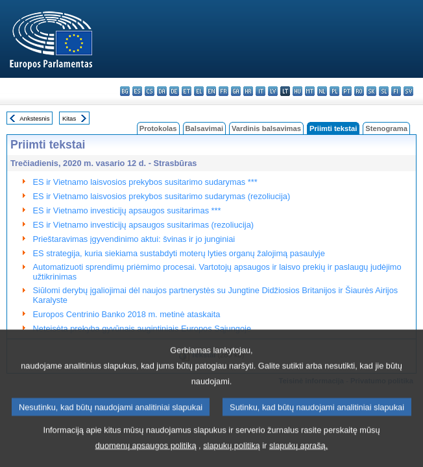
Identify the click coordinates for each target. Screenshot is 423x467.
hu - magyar (297, 91)
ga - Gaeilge (236, 91)
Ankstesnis (34, 118)
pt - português (347, 91)
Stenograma (386, 128)
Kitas (69, 118)
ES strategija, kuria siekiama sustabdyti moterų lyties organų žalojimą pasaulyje (179, 253)
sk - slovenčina (371, 91)
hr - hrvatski (248, 91)
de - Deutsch (174, 91)
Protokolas (158, 128)
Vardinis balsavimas (266, 128)
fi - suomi (396, 91)
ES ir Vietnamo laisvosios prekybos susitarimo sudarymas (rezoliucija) (162, 196)
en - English (211, 91)
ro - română (359, 91)
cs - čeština (149, 91)
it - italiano (260, 91)
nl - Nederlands (322, 91)
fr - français (223, 91)
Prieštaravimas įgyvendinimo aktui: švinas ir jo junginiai (134, 239)
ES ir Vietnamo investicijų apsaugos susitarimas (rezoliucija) (143, 225)
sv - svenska (408, 91)
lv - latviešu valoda (273, 91)
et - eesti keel (186, 91)
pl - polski (334, 91)
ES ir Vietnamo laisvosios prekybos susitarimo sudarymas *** (145, 182)
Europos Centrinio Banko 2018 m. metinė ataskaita (127, 314)
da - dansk (162, 91)
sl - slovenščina (384, 91)
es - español (137, 91)
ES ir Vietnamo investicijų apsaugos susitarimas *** (127, 210)
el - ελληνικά (199, 91)
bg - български (125, 91)
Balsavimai (204, 128)
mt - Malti (310, 91)
